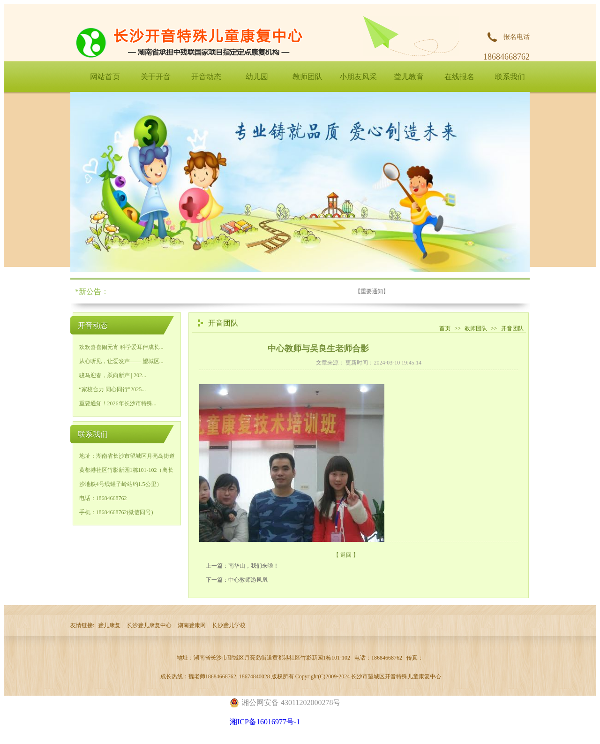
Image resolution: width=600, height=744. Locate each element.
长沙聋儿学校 (229, 625)
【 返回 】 (346, 555)
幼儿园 (257, 77)
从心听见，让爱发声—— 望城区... (121, 361)
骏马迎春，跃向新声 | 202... (112, 375)
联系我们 (510, 77)
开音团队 (512, 328)
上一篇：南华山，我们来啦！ (242, 565)
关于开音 (156, 77)
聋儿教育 (409, 77)
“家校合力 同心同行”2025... (112, 389)
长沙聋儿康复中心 (149, 625)
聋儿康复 (109, 625)
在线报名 (459, 77)
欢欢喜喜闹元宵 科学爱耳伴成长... (121, 347)
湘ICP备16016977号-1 (265, 722)
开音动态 (206, 77)
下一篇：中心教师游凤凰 (237, 580)
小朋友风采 (358, 77)
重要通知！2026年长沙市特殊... (118, 403)
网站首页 (105, 77)
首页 (444, 328)
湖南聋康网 (192, 625)
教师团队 (307, 77)
